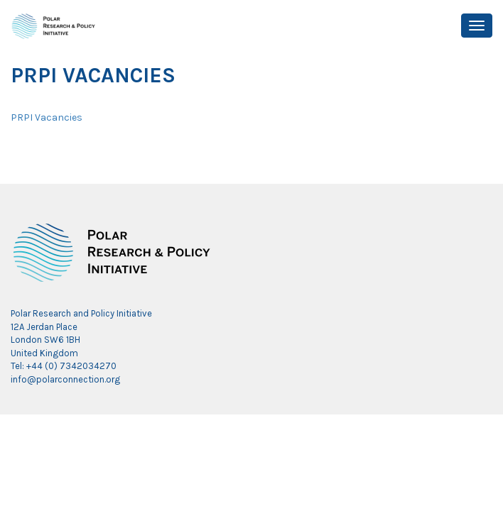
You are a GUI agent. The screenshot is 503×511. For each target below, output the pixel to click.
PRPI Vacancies (46, 117)
